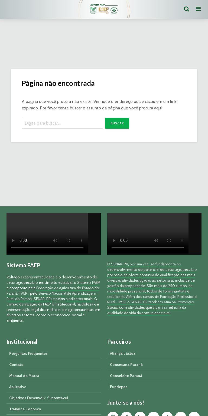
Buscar (117, 123)
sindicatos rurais (79, 298)
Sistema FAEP (88, 282)
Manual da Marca (24, 375)
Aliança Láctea (122, 353)
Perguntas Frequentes (28, 353)
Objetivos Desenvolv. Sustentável (38, 397)
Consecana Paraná (126, 364)
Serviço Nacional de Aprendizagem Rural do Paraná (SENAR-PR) (51, 296)
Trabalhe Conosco (25, 409)
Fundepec (118, 386)
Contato (16, 364)
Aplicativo (18, 386)
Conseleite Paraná (126, 375)
